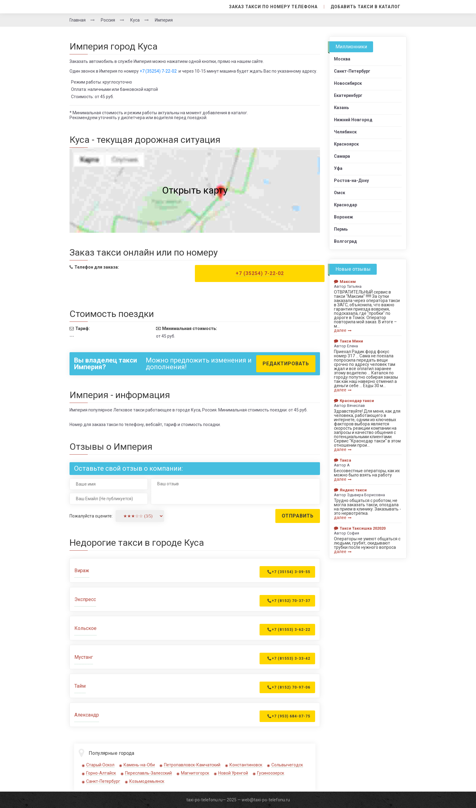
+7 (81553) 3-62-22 (288, 629)
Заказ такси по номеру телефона (273, 6)
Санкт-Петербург (103, 781)
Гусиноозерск (270, 773)
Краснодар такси (354, 400)
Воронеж (343, 217)
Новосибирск (348, 83)
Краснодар (345, 205)
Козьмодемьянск (146, 781)
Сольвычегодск (287, 764)
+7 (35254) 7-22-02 (158, 71)
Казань (341, 107)
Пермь (341, 229)
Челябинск (345, 132)
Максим (345, 281)
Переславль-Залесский (148, 773)
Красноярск (346, 144)
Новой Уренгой (233, 773)
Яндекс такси (350, 490)
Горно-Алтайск (101, 773)
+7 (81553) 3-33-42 (288, 658)
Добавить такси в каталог (365, 6)
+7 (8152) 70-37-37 (288, 600)
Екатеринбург (348, 95)
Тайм (80, 686)
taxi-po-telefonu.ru (204, 799)
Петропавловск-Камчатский (192, 764)
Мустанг (83, 657)
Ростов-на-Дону (351, 180)
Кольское (85, 628)
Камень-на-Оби (139, 764)
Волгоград (345, 241)
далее (343, 330)
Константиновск (245, 764)
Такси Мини (348, 341)
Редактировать (286, 363)
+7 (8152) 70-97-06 (288, 687)
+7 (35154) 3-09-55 (288, 571)
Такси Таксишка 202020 (360, 528)
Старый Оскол (100, 764)
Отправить (298, 516)
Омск (339, 193)
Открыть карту (195, 190)
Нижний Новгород (353, 120)
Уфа (338, 168)
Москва (342, 59)
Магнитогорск (195, 773)
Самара (342, 156)
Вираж (81, 570)
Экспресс (85, 599)
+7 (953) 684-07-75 (288, 716)
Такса (342, 460)
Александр (86, 715)
